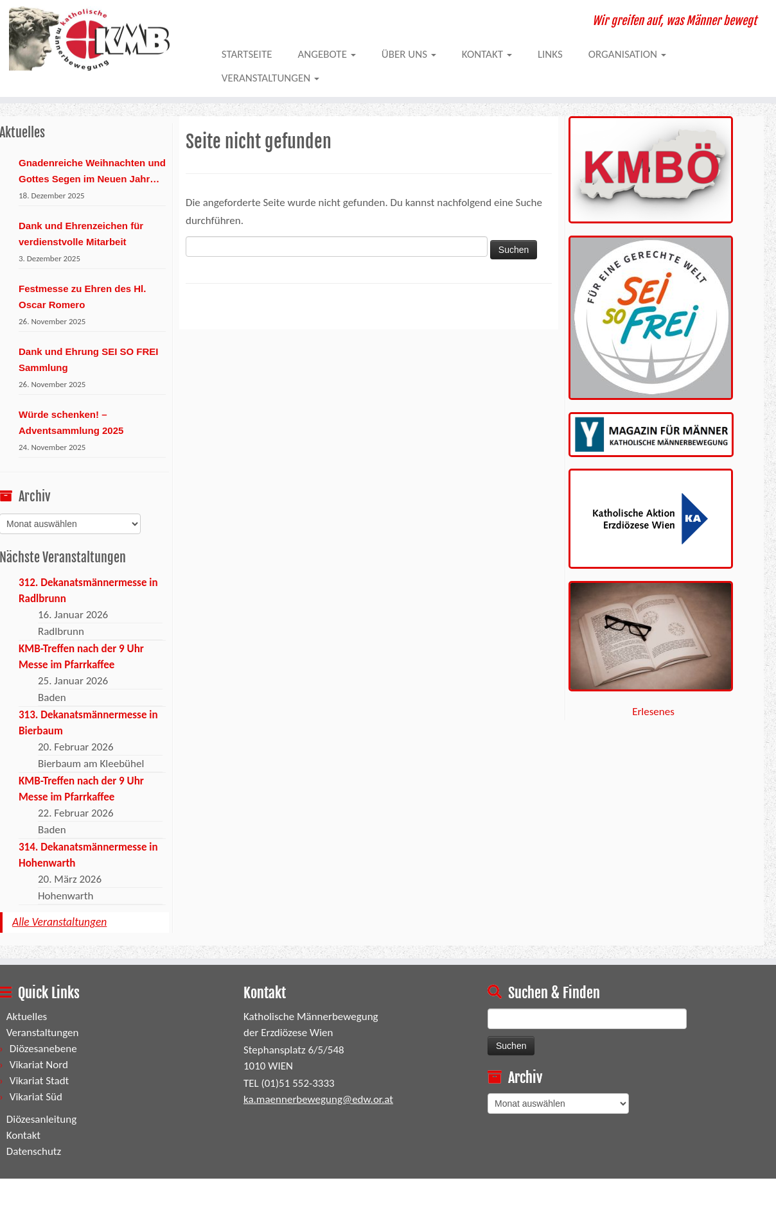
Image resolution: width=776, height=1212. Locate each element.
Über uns (409, 54)
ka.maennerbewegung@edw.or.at (318, 1099)
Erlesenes (653, 711)
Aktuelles (26, 1016)
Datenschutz (33, 1151)
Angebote (326, 54)
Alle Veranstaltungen (59, 922)
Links (550, 54)
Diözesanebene (43, 1048)
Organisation (627, 54)
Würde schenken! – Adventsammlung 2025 (71, 422)
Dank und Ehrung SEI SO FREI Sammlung (89, 359)
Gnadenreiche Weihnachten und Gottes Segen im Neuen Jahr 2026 (92, 172)
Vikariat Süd (36, 1097)
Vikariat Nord (39, 1064)
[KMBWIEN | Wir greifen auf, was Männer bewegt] (89, 38)
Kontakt (487, 54)
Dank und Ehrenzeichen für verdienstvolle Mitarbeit (81, 233)
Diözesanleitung (41, 1119)
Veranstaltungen (270, 78)
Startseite (247, 54)
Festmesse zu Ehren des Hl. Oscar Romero (82, 296)
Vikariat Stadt (39, 1080)
